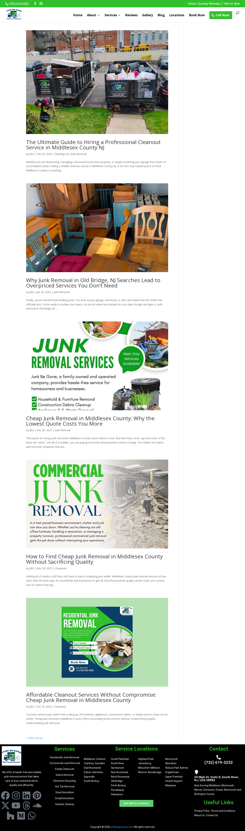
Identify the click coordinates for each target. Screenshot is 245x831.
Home (77, 15)
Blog (161, 15)
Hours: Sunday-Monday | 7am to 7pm (214, 4)
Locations (176, 15)
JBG (31, 154)
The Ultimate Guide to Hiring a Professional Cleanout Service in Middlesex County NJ (93, 144)
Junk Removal (78, 154)
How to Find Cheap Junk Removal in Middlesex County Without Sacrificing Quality (94, 559)
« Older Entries (34, 738)
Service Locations (136, 749)
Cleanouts (61, 568)
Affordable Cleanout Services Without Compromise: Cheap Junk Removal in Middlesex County (91, 697)
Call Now (222, 15)
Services (111, 15)
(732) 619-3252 (218, 762)
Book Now (197, 15)
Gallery (147, 15)
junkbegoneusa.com (122, 826)
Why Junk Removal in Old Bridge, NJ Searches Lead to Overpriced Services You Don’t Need (93, 282)
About (91, 15)
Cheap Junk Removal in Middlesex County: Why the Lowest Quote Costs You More (90, 421)
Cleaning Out (62, 154)
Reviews (131, 15)
